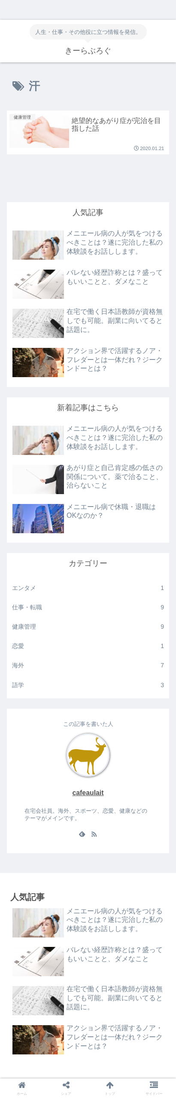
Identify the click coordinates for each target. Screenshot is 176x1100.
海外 (88, 665)
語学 (88, 685)
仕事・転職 (88, 607)
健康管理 (88, 626)
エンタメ (88, 588)
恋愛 (88, 646)
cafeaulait (87, 792)
